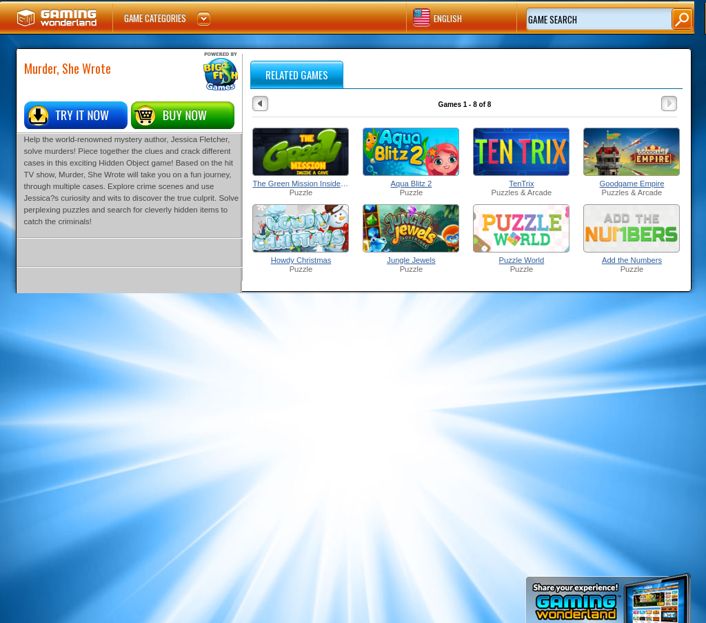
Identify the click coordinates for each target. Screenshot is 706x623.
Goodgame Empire (632, 183)
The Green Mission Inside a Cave (300, 183)
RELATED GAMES (296, 74)
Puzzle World (522, 260)
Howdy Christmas (301, 260)
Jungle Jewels (411, 260)
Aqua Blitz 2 (411, 183)
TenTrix (521, 183)
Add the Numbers (632, 260)
